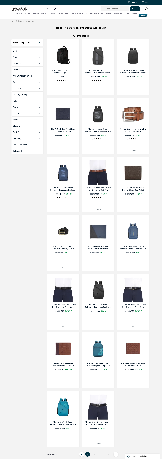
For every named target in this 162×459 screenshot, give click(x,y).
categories (33, 9)
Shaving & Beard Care (113, 14)
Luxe (67, 14)
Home (100, 14)
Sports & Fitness (130, 14)
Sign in (135, 9)
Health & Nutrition (89, 14)
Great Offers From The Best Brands (29, 2)
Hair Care (60, 14)
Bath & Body (76, 14)
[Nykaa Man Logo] (20, 8)
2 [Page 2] (94, 454)
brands (42, 9)
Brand (20, 21)
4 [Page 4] (108, 454)
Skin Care (18, 14)
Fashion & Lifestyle (31, 14)
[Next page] (116, 454)
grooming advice (54, 9)
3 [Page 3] (101, 454)
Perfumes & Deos (48, 14)
